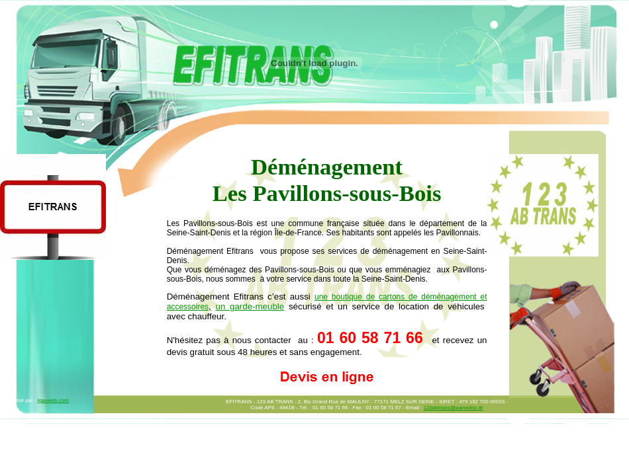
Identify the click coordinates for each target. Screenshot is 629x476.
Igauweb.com (53, 400)
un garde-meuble (249, 306)
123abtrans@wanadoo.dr (453, 408)
